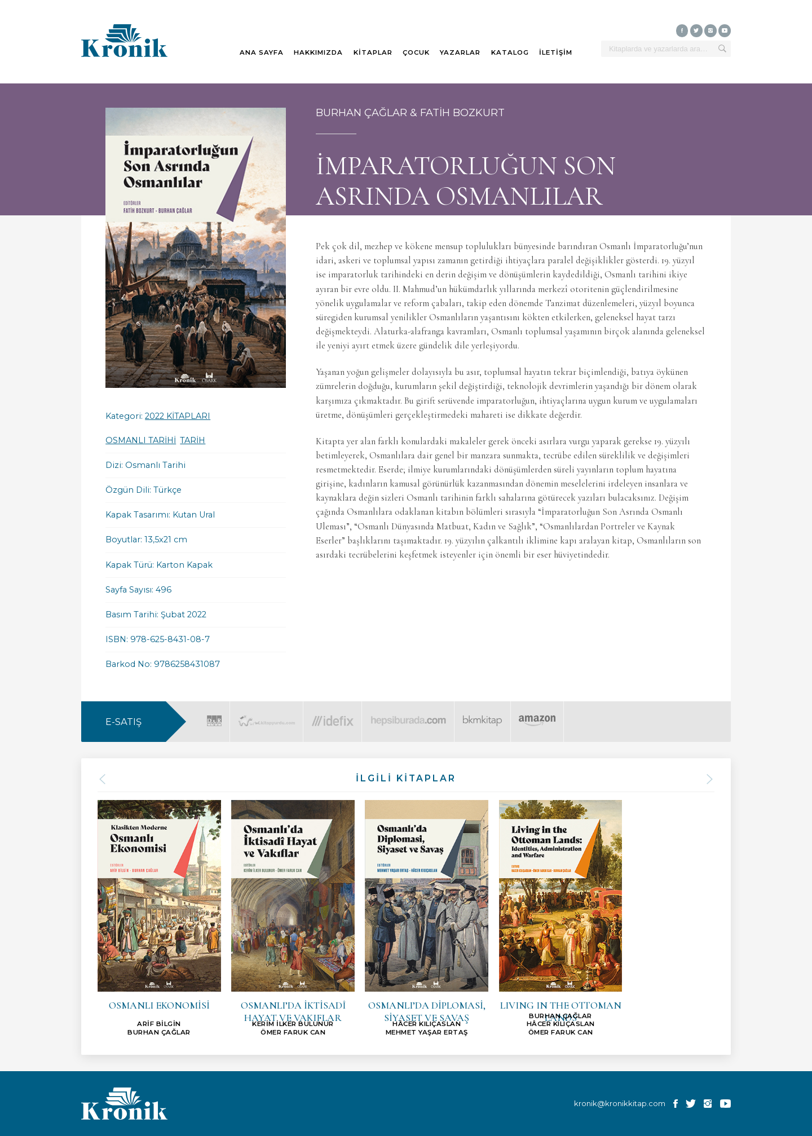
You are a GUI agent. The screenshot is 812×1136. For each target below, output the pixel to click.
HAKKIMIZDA (318, 52)
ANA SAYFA (262, 52)
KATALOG (510, 52)
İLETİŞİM (555, 52)
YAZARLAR (460, 52)
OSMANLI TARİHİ (140, 440)
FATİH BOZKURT (462, 113)
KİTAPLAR (373, 52)
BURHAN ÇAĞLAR (361, 113)
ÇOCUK (416, 52)
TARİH (192, 440)
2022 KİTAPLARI (177, 416)
